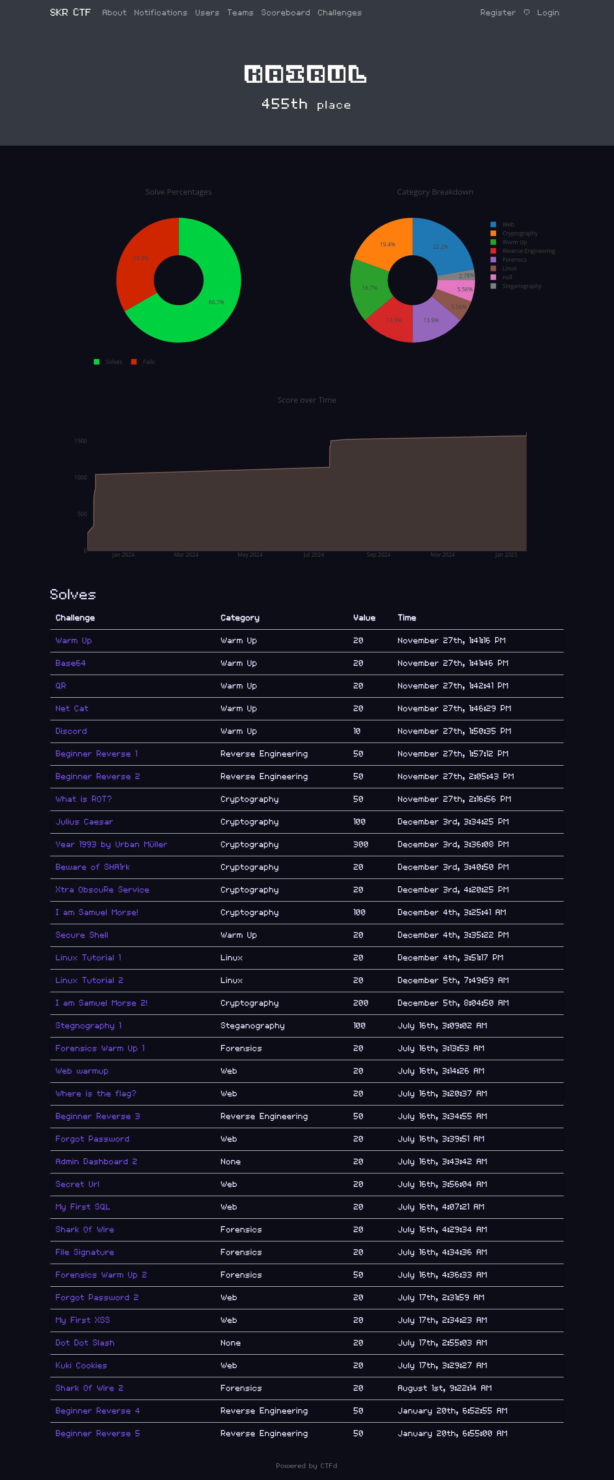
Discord (71, 731)
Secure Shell (82, 935)
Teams (240, 12)
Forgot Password (93, 1139)
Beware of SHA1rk (93, 867)
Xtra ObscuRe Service (103, 889)
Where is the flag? (96, 1093)
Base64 (71, 663)
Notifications (161, 12)
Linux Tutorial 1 (88, 957)
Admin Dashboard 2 (97, 1161)
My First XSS (83, 1320)
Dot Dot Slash (85, 1343)
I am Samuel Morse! (97, 912)
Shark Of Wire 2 (90, 1388)
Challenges (340, 12)
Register (498, 12)
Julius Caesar (85, 821)
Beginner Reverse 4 (98, 1410)
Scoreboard (286, 12)
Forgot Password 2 (97, 1297)
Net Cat (72, 708)
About (115, 12)
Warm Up (74, 640)
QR (61, 686)
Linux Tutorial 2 (90, 980)
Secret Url (78, 1184)
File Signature (85, 1252)
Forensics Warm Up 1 (100, 1048)
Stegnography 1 (89, 1025)
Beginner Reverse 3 (98, 1116)
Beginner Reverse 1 (97, 753)
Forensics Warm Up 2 (101, 1275)
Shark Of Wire (85, 1229)
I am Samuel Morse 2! (102, 1003)
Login (549, 12)
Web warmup (82, 1071)
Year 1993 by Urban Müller (112, 844)
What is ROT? (84, 799)
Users (208, 12)
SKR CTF (71, 12)
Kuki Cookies (82, 1365)
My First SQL (83, 1207)
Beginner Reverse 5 (98, 1433)
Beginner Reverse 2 (98, 776)
